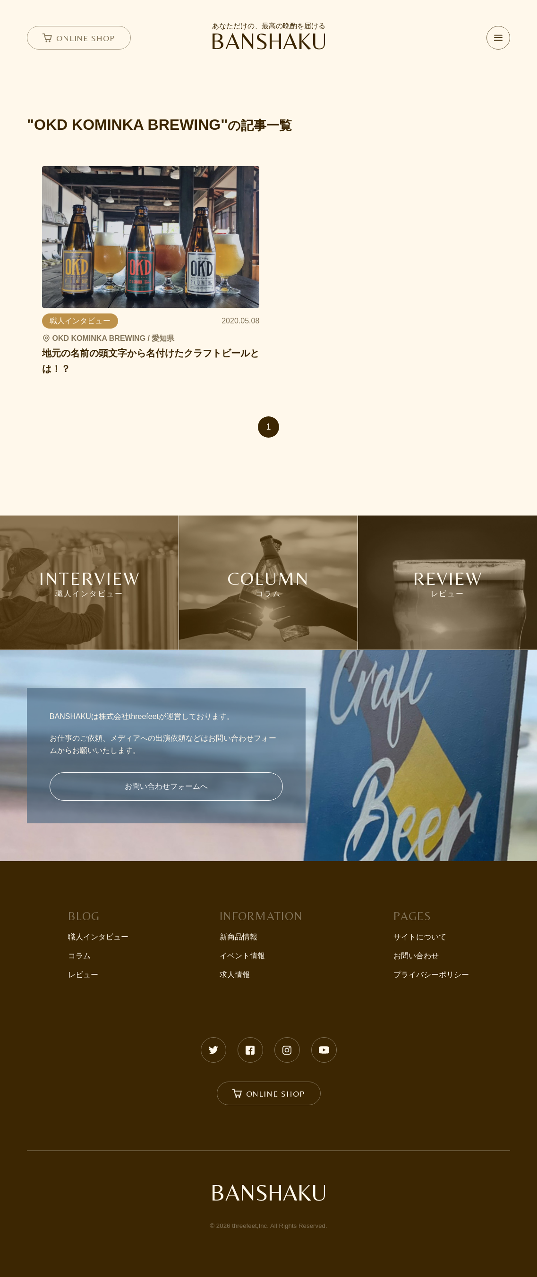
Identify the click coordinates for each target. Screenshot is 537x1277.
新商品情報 (238, 937)
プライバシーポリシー (431, 975)
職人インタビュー (98, 937)
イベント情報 (242, 956)
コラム (79, 956)
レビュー (83, 975)
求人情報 (235, 975)
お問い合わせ (416, 956)
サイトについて (419, 937)
